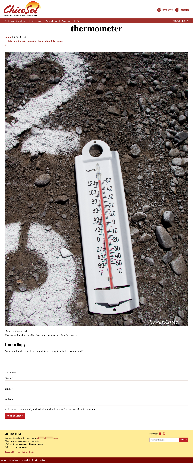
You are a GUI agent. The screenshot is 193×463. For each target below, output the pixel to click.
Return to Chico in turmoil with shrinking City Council (37, 41)
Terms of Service (13, 452)
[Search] (78, 20)
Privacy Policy (30, 452)
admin (8, 37)
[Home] (6, 20)
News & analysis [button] (19, 21)
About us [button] (67, 21)
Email (9, 392)
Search (183, 439)
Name (9, 382)
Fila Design (40, 460)
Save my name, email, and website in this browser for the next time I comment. (52, 413)
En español (36, 21)
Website (9, 403)
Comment (11, 376)
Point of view (52, 21)
